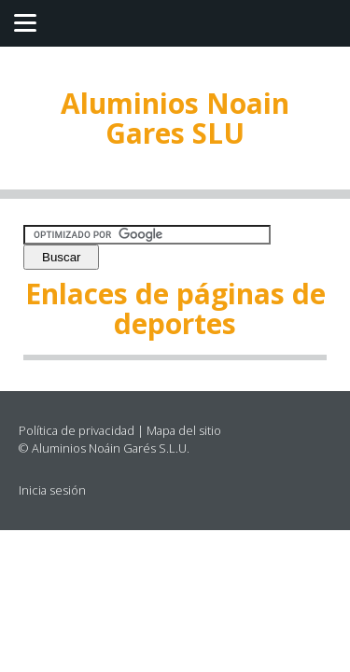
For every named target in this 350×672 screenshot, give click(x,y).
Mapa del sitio (184, 430)
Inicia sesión (52, 490)
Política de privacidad (76, 430)
